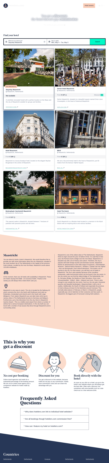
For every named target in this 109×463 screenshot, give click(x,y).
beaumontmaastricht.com (17, 168)
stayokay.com (12, 107)
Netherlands (7, 459)
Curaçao (47, 459)
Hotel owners (89, 5)
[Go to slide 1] (28, 83)
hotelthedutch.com (66, 228)
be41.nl (61, 168)
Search (97, 42)
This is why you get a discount (55, 25)
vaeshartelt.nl (12, 228)
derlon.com (62, 107)
